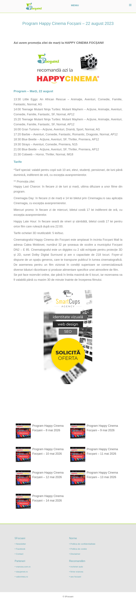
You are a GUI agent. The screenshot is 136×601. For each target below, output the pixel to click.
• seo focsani (75, 576)
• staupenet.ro (21, 571)
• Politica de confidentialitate (82, 544)
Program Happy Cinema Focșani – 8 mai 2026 (48, 428)
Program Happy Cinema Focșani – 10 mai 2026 (48, 451)
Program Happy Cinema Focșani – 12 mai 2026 (48, 475)
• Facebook (20, 549)
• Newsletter (20, 544)
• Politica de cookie (78, 549)
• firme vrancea (76, 571)
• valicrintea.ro (21, 576)
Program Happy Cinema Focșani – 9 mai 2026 (102, 428)
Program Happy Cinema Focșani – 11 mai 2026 (102, 451)
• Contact (19, 554)
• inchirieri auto (76, 566)
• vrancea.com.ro (23, 566)
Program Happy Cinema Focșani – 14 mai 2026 (48, 498)
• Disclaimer (74, 554)
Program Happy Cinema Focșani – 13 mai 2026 (102, 475)
